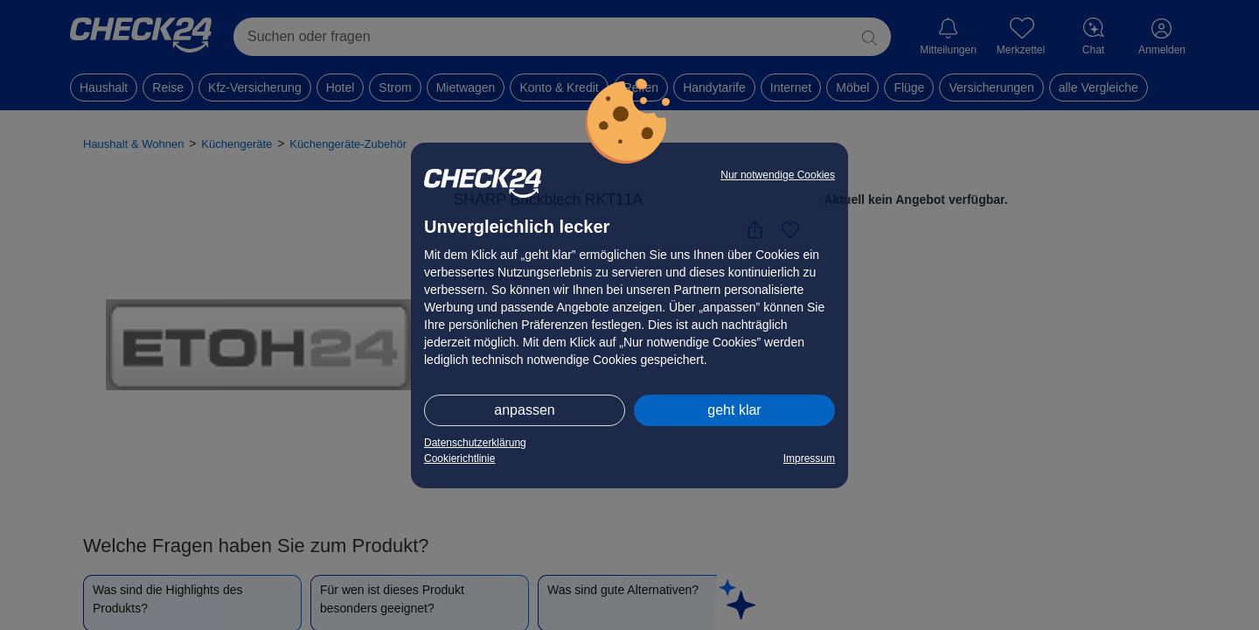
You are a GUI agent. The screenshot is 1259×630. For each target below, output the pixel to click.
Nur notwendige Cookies (777, 175)
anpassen (524, 409)
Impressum (809, 458)
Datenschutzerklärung (475, 443)
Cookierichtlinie (459, 458)
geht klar (734, 409)
